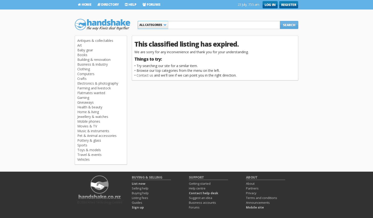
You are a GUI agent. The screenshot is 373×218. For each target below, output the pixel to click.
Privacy (251, 193)
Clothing (83, 69)
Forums (151, 4)
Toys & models (89, 150)
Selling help (140, 188)
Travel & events (89, 154)
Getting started (200, 183)
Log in (270, 4)
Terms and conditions (261, 198)
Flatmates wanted (91, 93)
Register (288, 4)
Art (79, 45)
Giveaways (85, 102)
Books (82, 55)
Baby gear (85, 50)
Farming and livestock (94, 88)
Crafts (82, 78)
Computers (85, 74)
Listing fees (140, 198)
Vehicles (83, 159)
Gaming (83, 97)
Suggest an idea (200, 198)
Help (130, 4)
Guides (137, 202)
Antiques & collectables (95, 40)
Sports (82, 145)
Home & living (88, 112)
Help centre (197, 188)
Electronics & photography (97, 83)
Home (84, 4)
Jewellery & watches (92, 116)
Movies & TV (87, 126)
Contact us (145, 75)
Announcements (258, 202)
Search (289, 25)
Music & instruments (93, 131)
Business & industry (92, 64)
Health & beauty (89, 107)
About (250, 183)
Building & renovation (94, 59)
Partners (252, 188)
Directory (108, 4)
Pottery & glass (89, 140)
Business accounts (202, 202)
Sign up (138, 207)
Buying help (140, 193)
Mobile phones (88, 121)
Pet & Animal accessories (97, 135)
